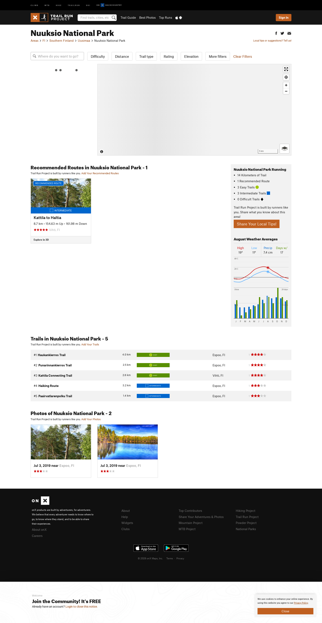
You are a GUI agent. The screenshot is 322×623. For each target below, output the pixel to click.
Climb (34, 5)
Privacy (180, 558)
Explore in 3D (41, 239)
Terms (169, 558)
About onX (39, 529)
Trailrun (74, 5)
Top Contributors (190, 510)
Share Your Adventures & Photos (201, 517)
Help (124, 517)
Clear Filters (242, 56)
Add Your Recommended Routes (100, 173)
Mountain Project (190, 523)
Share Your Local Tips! (256, 224)
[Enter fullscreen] (286, 69)
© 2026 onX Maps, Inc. (150, 558)
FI (44, 40)
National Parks (246, 529)
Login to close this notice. (82, 606)
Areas (34, 40)
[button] (276, 32)
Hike (59, 5)
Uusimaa (84, 40)
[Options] (284, 148)
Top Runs (165, 17)
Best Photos (147, 17)
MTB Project (187, 529)
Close (285, 611)
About (125, 510)
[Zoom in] (286, 85)
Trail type (146, 56)
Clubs (125, 529)
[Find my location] (286, 77)
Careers (37, 536)
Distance (122, 56)
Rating (169, 56)
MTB (47, 5)
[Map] (194, 109)
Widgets (127, 523)
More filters (218, 56)
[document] (285, 605)
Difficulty (98, 56)
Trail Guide (128, 17)
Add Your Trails (90, 344)
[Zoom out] (286, 91)
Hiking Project (245, 510)
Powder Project (246, 523)
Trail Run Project (247, 517)
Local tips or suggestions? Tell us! (272, 40)
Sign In (284, 17)
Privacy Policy (301, 603)
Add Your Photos (91, 419)
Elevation (191, 56)
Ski (88, 5)
